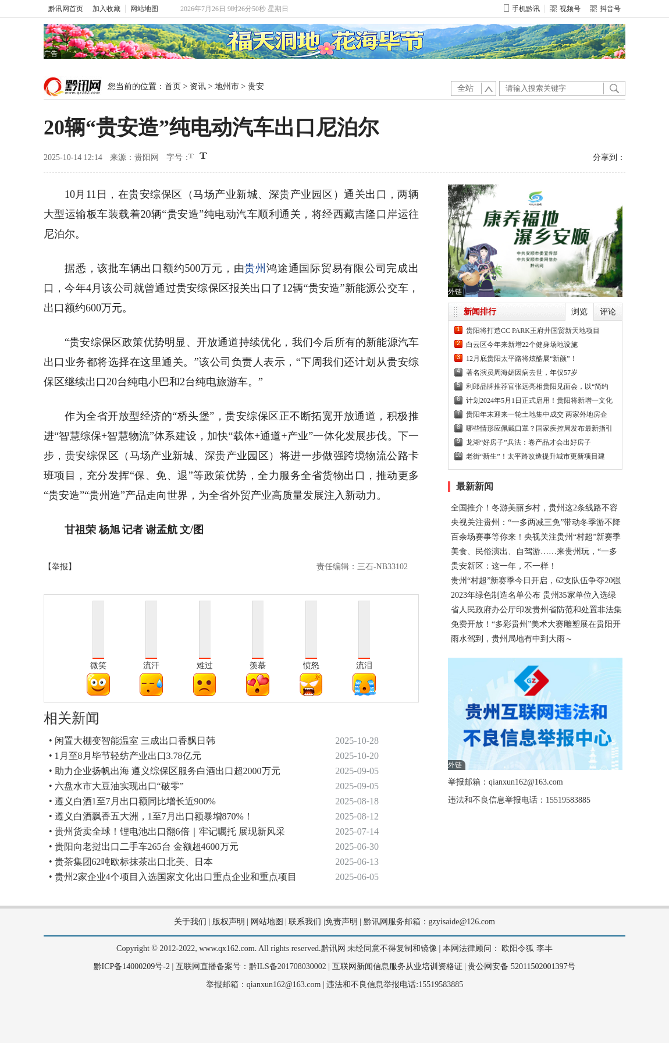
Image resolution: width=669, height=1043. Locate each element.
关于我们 (190, 921)
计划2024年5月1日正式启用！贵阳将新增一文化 (539, 400)
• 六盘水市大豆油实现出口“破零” (116, 786)
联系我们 (305, 921)
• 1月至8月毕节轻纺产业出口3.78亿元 (125, 756)
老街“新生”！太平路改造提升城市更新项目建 (535, 456)
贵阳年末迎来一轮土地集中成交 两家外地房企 (536, 414)
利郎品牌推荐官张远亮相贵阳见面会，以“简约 (537, 386)
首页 (173, 86)
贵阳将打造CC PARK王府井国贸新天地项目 (533, 331)
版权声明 (228, 921)
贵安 (256, 86)
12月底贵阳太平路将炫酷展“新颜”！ (521, 358)
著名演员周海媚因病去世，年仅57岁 (522, 372)
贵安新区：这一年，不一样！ (504, 566)
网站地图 (144, 9)
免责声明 (341, 921)
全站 (465, 88)
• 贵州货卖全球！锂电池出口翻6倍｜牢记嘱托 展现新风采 (167, 831)
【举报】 (60, 566)
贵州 (255, 268)
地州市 (227, 86)
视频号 (565, 9)
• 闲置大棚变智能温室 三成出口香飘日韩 (132, 741)
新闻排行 (480, 311)
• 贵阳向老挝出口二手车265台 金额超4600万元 (144, 847)
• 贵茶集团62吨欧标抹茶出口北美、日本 (131, 862)
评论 (608, 311)
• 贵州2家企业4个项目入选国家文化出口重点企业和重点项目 (173, 877)
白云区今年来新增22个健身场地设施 (522, 344)
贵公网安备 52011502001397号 (521, 966)
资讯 (198, 86)
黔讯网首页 (65, 9)
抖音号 (605, 9)
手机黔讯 (522, 9)
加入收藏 (106, 9)
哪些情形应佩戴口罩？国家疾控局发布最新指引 (539, 428)
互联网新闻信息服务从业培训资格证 (397, 966)
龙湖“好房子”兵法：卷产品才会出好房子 (528, 442)
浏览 (579, 311)
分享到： (609, 157)
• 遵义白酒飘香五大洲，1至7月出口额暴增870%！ (151, 816)
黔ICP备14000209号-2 (132, 966)
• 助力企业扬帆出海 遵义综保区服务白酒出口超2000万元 (164, 771)
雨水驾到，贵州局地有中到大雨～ (512, 638)
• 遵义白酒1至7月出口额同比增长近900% (132, 801)
